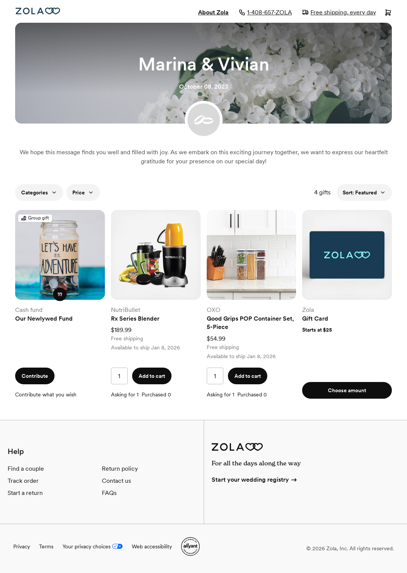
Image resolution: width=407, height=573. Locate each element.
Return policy (120, 468)
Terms (46, 546)
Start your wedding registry (255, 479)
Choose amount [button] (347, 390)
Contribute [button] (35, 376)
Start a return (25, 492)
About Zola (213, 12)
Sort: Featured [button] (364, 192)
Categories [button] (39, 192)
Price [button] (83, 192)
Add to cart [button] (152, 376)
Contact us (116, 480)
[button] (60, 294)
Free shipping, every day (339, 12)
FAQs (109, 492)
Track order (23, 480)
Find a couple (26, 468)
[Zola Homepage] (38, 11)
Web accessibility (152, 546)
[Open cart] (388, 13)
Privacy (21, 546)
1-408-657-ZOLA (265, 12)
